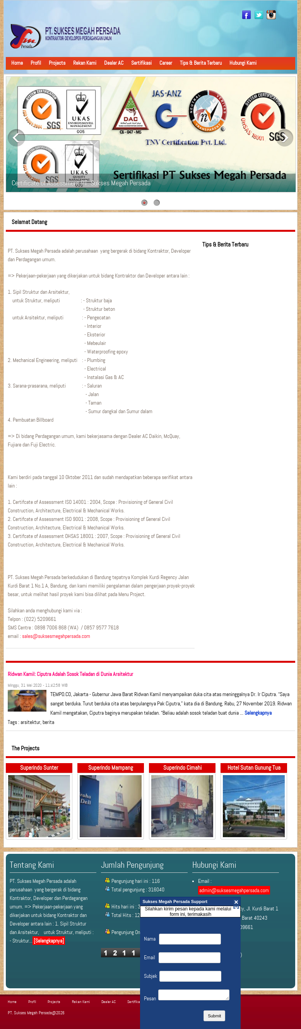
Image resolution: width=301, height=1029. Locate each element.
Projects (57, 63)
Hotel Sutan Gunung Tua (253, 768)
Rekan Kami (84, 63)
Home (17, 63)
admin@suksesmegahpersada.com (234, 890)
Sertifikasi (141, 63)
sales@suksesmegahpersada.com (56, 636)
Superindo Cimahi (182, 768)
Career (165, 63)
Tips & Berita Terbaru (201, 63)
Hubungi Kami (243, 63)
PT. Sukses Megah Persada (30, 1012)
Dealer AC (113, 63)
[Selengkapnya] (49, 941)
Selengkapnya (258, 713)
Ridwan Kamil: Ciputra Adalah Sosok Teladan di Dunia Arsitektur (70, 674)
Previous (16, 138)
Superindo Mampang (110, 768)
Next (284, 138)
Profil (36, 63)
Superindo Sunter (39, 768)
